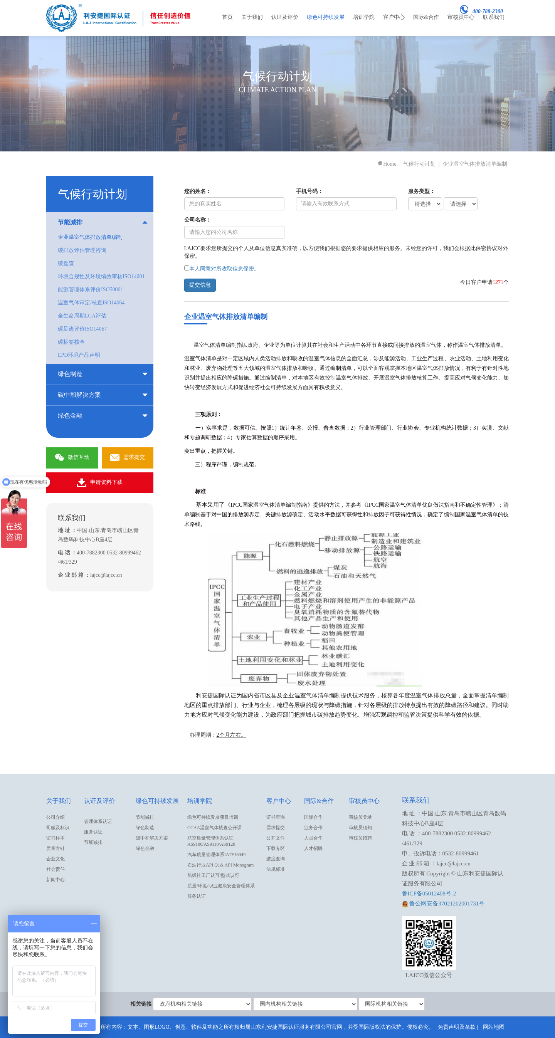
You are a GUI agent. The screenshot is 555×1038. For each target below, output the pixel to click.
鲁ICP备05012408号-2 (429, 893)
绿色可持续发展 (326, 17)
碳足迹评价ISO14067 (82, 329)
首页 (227, 17)
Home (386, 164)
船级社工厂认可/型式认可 (213, 875)
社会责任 (55, 869)
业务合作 (313, 827)
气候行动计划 (419, 164)
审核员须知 (360, 827)
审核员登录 (360, 817)
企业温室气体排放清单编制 (474, 164)
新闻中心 (55, 879)
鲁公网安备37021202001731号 (443, 903)
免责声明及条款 (457, 1027)
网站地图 (494, 1027)
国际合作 (313, 817)
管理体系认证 (98, 821)
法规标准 (275, 869)
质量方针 (55, 848)
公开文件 (275, 838)
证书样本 (55, 838)
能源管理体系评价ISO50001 (90, 289)
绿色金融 (145, 848)
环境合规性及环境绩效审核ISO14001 (101, 276)
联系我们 (494, 17)
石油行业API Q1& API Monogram (220, 865)
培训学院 (364, 17)
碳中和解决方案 (152, 838)
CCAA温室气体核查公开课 (214, 827)
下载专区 (275, 848)
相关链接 (141, 1004)
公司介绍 (55, 817)
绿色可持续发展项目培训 (212, 817)
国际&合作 (426, 17)
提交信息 (200, 285)
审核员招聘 (360, 838)
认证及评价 (284, 17)
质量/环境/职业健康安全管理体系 (221, 886)
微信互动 (72, 457)
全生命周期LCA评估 (82, 316)
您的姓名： (197, 191)
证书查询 (275, 817)
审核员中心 (460, 17)
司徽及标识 (57, 827)
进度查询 (275, 859)
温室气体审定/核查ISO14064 (91, 303)
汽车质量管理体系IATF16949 (216, 854)
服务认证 (93, 832)
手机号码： (309, 191)
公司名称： (197, 220)
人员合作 (313, 838)
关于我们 (252, 17)
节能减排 (93, 842)
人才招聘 (313, 848)
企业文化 (55, 859)
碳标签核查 (71, 342)
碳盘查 (66, 263)
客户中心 (394, 17)
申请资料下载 (100, 482)
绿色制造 (145, 827)
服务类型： (421, 191)
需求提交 (127, 457)
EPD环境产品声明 (79, 355)
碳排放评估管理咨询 (82, 250)
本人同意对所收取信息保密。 (224, 269)
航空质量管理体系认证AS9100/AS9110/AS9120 (211, 841)
